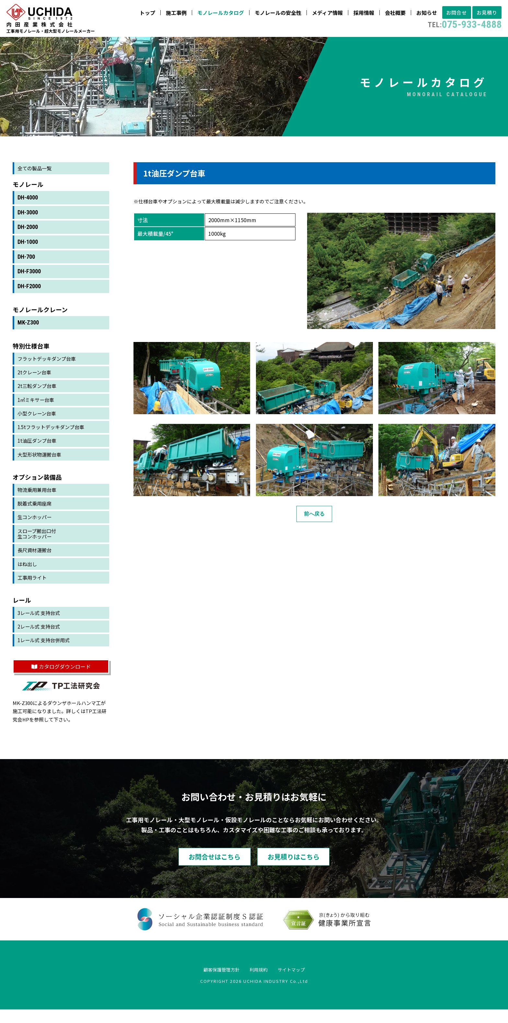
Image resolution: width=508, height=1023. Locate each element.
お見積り (485, 14)
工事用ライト (33, 588)
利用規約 (259, 983)
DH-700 (26, 262)
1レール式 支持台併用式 (45, 652)
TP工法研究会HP (60, 727)
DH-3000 (27, 217)
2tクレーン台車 (35, 378)
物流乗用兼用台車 (38, 498)
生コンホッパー (35, 526)
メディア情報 (319, 14)
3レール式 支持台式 (40, 624)
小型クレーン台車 (38, 420)
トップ (139, 14)
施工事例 (168, 14)
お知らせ (418, 14)
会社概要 (387, 14)
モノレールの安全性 (270, 14)
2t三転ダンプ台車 (38, 392)
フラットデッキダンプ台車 (48, 364)
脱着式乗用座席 (35, 512)
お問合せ (450, 14)
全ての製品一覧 (35, 173)
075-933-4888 (458, 26)
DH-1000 (27, 247)
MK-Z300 (28, 327)
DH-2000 (27, 232)
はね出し (27, 574)
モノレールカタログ (212, 14)
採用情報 (355, 14)
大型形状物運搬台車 (40, 462)
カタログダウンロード (61, 678)
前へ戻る (314, 519)
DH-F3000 (29, 277)
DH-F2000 (29, 291)
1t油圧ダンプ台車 (38, 448)
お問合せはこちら (204, 869)
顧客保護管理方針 (216, 983)
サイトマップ (296, 983)
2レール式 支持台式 (40, 638)
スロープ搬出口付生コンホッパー (38, 543)
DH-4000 (27, 202)
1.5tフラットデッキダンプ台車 (53, 434)
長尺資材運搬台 (35, 560)
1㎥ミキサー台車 (37, 406)
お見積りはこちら (304, 869)
